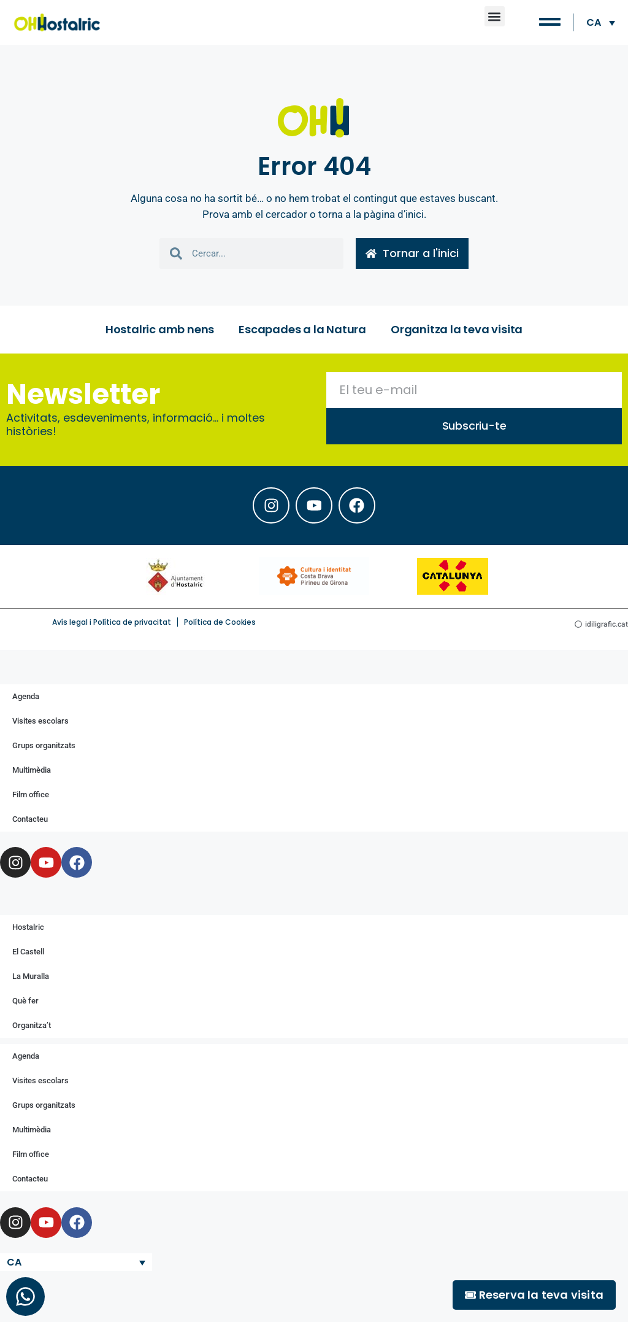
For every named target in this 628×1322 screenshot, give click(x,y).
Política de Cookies (220, 622)
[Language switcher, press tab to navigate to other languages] (601, 22)
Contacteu (30, 819)
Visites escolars (40, 720)
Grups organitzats (43, 745)
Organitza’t (31, 1025)
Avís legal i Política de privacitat (111, 622)
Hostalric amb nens (159, 329)
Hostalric (28, 927)
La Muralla (30, 976)
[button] (494, 16)
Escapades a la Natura (302, 329)
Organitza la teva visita (457, 329)
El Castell (28, 951)
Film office (30, 794)
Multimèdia (31, 770)
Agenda (25, 696)
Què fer (25, 1000)
